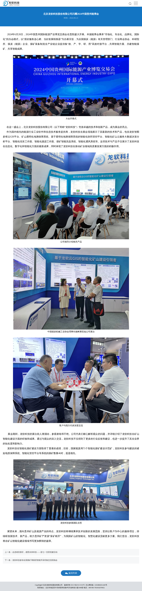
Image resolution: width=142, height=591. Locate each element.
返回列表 (71, 573)
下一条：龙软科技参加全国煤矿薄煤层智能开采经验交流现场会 (31, 560)
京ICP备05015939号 (78, 585)
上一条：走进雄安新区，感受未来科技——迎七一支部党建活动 (31, 552)
